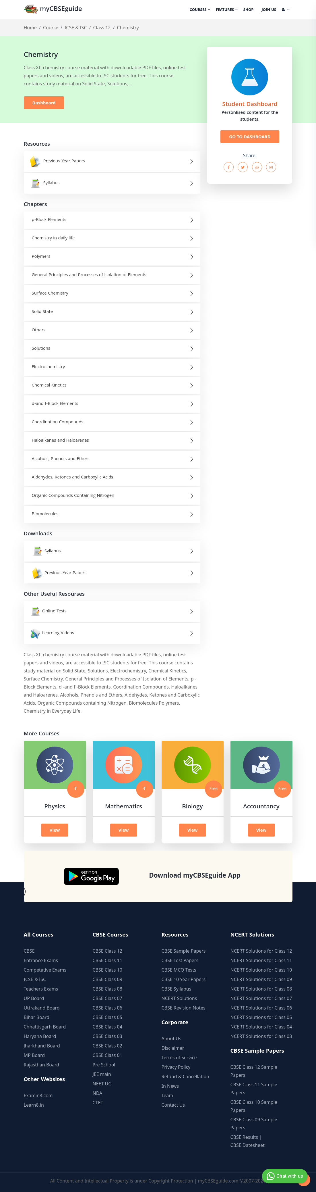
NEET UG (102, 1084)
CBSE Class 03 (107, 1036)
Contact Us (173, 1105)
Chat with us (284, 1176)
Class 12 (101, 27)
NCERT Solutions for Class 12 (261, 951)
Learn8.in (34, 1105)
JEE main (102, 1074)
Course (50, 27)
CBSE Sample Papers (184, 951)
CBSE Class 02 (107, 1046)
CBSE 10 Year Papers (184, 979)
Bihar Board (36, 1017)
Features (227, 10)
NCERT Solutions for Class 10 (261, 970)
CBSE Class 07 (107, 998)
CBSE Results (244, 1137)
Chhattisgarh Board (45, 1027)
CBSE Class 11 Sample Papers (253, 1088)
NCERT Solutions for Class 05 (261, 1017)
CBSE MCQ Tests (179, 970)
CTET (98, 1102)
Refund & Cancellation (186, 1076)
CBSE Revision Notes (184, 1008)
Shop (248, 10)
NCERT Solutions (179, 998)
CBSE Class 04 (107, 1027)
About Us (171, 1038)
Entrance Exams (41, 960)
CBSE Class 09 (107, 979)
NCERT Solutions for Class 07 (261, 998)
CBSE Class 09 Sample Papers (253, 1123)
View (55, 830)
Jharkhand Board (42, 1046)
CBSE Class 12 (107, 951)
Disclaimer (173, 1048)
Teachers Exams (41, 989)
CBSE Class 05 (107, 1017)
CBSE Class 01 (107, 1055)
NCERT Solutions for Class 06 (261, 1008)
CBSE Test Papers (180, 960)
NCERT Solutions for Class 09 (261, 979)
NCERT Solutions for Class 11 (261, 960)
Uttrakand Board (42, 1008)
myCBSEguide (53, 9)
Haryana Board (40, 1036)
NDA (97, 1093)
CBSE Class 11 (107, 960)
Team (167, 1095)
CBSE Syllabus (176, 989)
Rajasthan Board (41, 1065)
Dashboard (44, 102)
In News (170, 1086)
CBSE (29, 951)
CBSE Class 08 (107, 989)
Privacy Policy (176, 1067)
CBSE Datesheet (247, 1145)
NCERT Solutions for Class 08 (261, 989)
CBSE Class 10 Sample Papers (253, 1106)
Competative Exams (45, 970)
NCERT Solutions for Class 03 (261, 1036)
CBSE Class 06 (107, 1008)
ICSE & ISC (76, 27)
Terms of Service (179, 1057)
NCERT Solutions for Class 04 (261, 1027)
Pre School (104, 1065)
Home (30, 27)
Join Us (269, 10)
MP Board (34, 1055)
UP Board (34, 998)
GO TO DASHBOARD (249, 136)
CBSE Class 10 (107, 970)
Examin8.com (38, 1095)
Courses (200, 10)
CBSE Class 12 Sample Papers (253, 1071)
